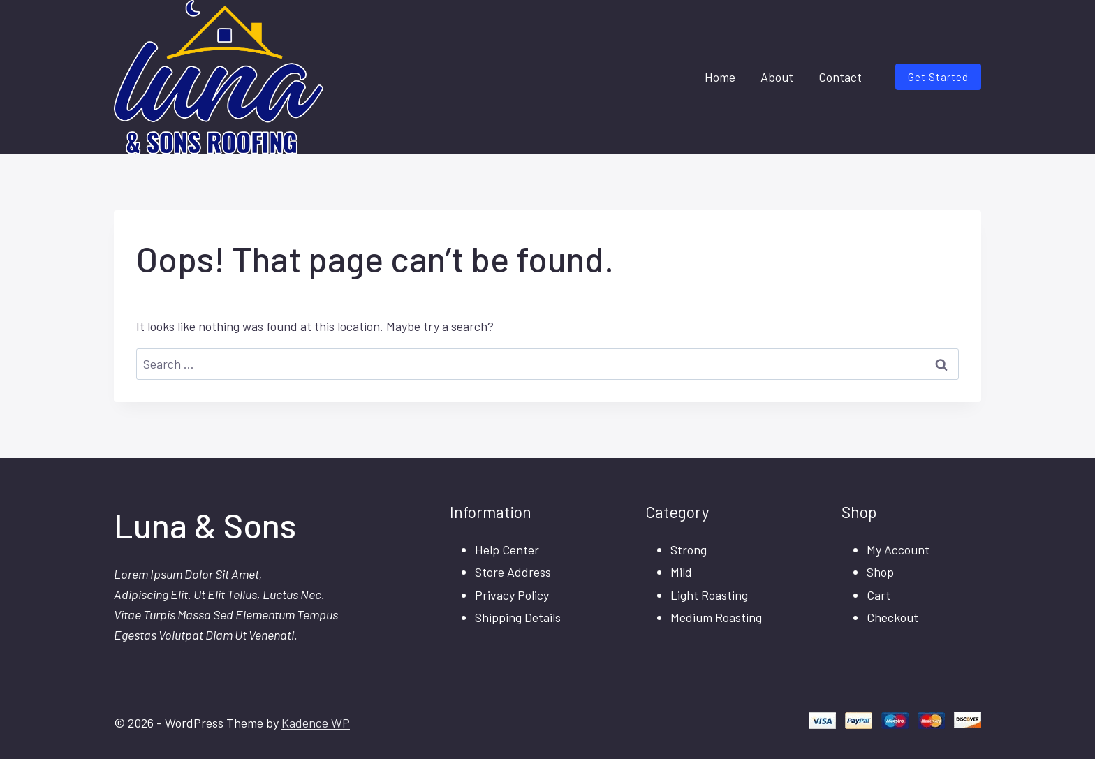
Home (720, 76)
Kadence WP (315, 722)
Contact (840, 76)
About (776, 76)
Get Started (938, 77)
